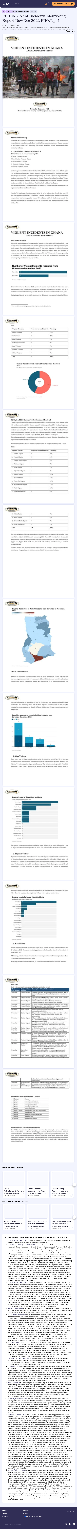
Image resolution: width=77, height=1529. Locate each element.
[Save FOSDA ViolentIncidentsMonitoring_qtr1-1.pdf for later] (22, 1195)
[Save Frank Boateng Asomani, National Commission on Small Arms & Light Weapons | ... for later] (71, 1195)
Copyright (5, 1516)
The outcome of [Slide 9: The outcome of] (14, 1383)
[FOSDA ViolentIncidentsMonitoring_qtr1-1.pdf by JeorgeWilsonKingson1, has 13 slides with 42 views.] (14, 1184)
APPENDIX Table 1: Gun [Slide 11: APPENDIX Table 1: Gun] (17, 1415)
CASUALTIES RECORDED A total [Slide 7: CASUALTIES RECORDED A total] (20, 1358)
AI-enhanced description (10, 25)
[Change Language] (71, 1511)
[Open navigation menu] (3, 4)
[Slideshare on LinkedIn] (74, 1524)
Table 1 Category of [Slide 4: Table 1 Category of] (15, 1308)
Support (26, 1510)
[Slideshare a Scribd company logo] (7, 4)
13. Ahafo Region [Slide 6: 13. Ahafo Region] (14, 1342)
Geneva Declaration (36, 1193)
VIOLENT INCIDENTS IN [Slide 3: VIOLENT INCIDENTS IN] (17, 1283)
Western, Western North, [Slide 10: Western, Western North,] (17, 1399)
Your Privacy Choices (32, 1517)
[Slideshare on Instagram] (66, 1524)
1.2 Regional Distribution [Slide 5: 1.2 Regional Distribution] (17, 1315)
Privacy (26, 1513)
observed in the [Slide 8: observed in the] (14, 1367)
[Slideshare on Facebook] (70, 1524)
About (4, 1510)
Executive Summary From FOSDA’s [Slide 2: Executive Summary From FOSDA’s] (21, 1245)
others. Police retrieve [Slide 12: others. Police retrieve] (16, 1470)
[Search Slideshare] (30, 4)
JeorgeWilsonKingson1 (22, 11)
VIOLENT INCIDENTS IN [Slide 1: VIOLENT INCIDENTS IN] (17, 1241)
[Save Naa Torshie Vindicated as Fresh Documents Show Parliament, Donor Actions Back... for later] (46, 1227)
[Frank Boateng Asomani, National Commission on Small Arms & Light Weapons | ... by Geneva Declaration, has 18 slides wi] (62, 1184)
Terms (4, 1513)
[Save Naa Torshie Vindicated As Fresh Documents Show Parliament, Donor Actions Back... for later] (71, 1227)
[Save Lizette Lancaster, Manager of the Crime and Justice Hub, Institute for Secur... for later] (46, 1195)
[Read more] (70, 31)
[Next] (74, 1184)
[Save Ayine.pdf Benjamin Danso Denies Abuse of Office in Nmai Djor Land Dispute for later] (22, 1227)
